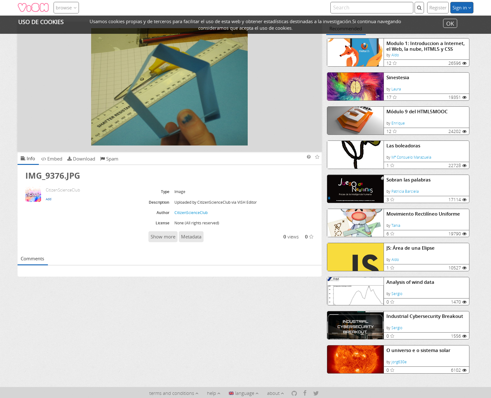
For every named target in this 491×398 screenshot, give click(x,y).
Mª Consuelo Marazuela (411, 157)
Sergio (396, 293)
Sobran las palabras (408, 180)
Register (438, 7)
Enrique (398, 123)
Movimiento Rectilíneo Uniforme (423, 214)
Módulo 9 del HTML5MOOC (417, 112)
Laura (396, 89)
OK (450, 23)
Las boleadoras (403, 146)
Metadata (191, 236)
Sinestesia (397, 77)
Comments (32, 258)
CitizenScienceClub (191, 212)
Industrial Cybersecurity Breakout (424, 316)
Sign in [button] (461, 7)
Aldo (395, 55)
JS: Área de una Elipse (410, 248)
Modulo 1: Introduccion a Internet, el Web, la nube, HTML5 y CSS (425, 46)
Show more (163, 236)
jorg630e (399, 362)
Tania (395, 225)
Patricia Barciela (405, 191)
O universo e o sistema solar (418, 350)
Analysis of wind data (410, 282)
